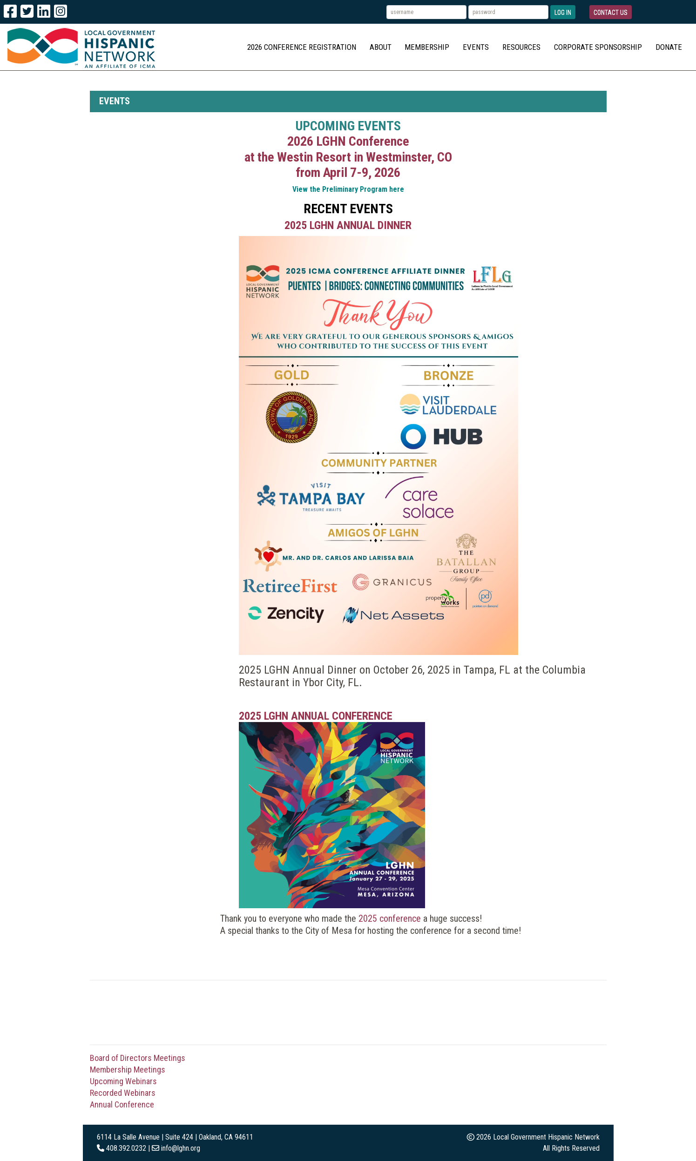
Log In (562, 12)
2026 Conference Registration (301, 47)
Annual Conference (122, 1104)
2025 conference (389, 918)
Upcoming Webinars (123, 1081)
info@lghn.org (180, 1148)
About (381, 47)
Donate (668, 47)
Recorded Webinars (122, 1093)
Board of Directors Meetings (137, 1058)
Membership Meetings (127, 1069)
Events (476, 47)
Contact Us (611, 12)
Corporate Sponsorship (598, 47)
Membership (427, 47)
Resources (521, 47)
